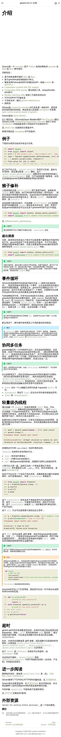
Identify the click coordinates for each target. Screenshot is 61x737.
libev (4, 69)
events (48, 82)
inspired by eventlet (20, 107)
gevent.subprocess (29, 100)
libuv (11, 69)
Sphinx (25, 734)
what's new (10, 128)
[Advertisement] (30, 41)
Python (32, 66)
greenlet (52, 66)
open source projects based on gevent (19, 112)
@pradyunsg (36, 734)
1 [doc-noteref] (51, 632)
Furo (43, 734)
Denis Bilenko (19, 116)
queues (7, 85)
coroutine (19, 66)
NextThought (48, 119)
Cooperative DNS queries (15, 90)
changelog (19, 131)
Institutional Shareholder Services (30, 122)
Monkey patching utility (14, 95)
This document (8, 584)
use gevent (44, 110)
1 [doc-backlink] (3, 713)
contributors (7, 124)
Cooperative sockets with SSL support (21, 87)
